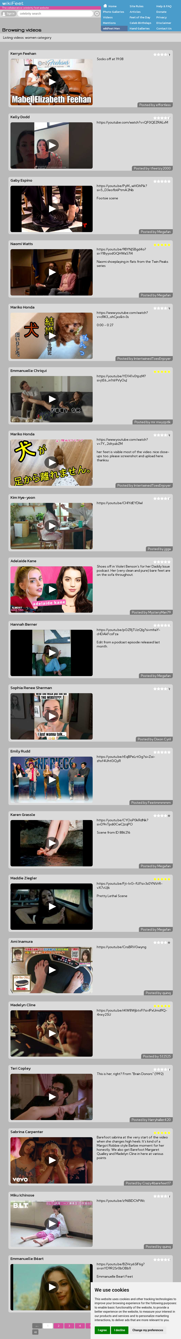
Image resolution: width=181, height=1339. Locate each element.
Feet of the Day (140, 17)
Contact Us (164, 28)
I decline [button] (119, 1330)
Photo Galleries (113, 11)
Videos (108, 17)
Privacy (161, 17)
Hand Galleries (140, 28)
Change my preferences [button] (148, 1330)
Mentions (109, 23)
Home (112, 6)
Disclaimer (163, 23)
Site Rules (136, 6)
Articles (135, 11)
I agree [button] (102, 1330)
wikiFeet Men (111, 28)
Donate (161, 11)
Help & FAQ (164, 6)
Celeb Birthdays (140, 23)
